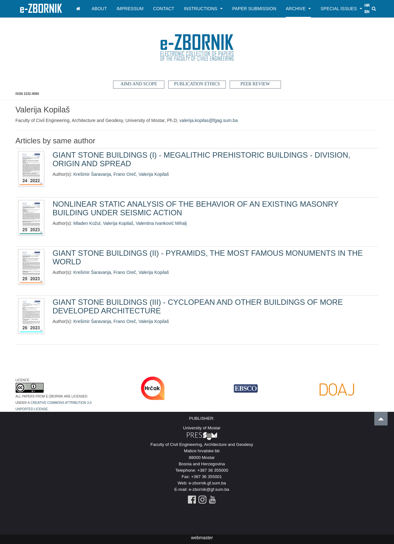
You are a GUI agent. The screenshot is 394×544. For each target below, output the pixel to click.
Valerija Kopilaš (154, 174)
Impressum (130, 8)
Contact (164, 8)
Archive (298, 8)
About (99, 8)
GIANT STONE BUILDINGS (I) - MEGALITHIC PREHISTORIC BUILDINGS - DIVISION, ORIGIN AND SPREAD (201, 159)
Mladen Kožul (86, 223)
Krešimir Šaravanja (92, 174)
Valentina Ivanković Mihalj (161, 223)
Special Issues (341, 8)
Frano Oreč (124, 174)
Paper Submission (254, 8)
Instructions (203, 8)
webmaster (202, 537)
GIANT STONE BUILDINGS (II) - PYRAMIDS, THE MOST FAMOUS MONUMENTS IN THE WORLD (208, 257)
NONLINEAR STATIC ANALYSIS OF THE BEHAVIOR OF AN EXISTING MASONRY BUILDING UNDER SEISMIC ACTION (195, 208)
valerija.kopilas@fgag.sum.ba (208, 120)
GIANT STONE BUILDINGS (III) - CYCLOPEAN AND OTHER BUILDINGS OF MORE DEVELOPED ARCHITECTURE (198, 306)
